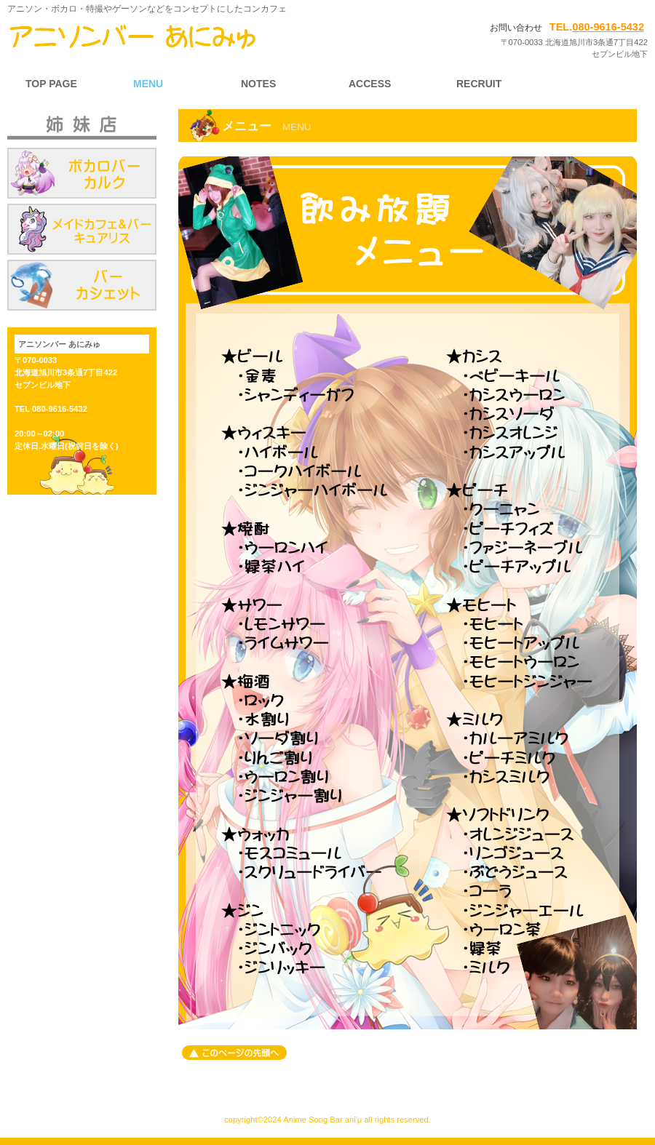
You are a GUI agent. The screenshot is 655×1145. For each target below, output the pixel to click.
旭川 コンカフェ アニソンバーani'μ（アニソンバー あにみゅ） (164, 36)
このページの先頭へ (234, 1052)
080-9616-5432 (608, 27)
